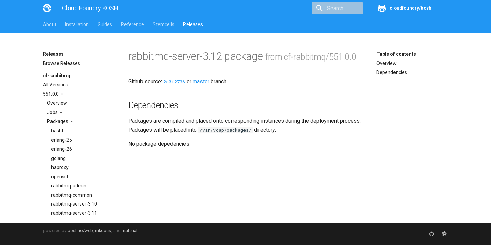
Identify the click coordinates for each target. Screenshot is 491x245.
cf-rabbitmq (56, 75)
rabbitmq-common (71, 195)
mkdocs (103, 230)
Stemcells (163, 24)
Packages (58, 121)
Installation (77, 24)
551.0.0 (51, 94)
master (201, 81)
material (129, 230)
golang (58, 158)
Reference (132, 24)
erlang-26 (61, 149)
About (49, 24)
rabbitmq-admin (68, 186)
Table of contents (396, 54)
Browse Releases (61, 63)
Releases (193, 24)
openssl (59, 176)
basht (57, 130)
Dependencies (391, 72)
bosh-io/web (80, 230)
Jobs (53, 112)
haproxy (60, 167)
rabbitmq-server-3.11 (74, 213)
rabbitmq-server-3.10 (74, 204)
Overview (57, 103)
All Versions (55, 84)
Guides (105, 24)
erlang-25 (61, 140)
